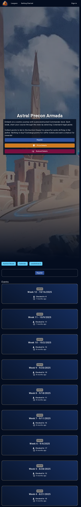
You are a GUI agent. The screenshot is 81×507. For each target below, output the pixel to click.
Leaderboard (36, 264)
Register (40, 140)
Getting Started (27, 3)
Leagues (14, 3)
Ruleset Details (40, 151)
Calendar (22, 264)
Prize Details (40, 145)
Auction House (8, 264)
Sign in (74, 3)
